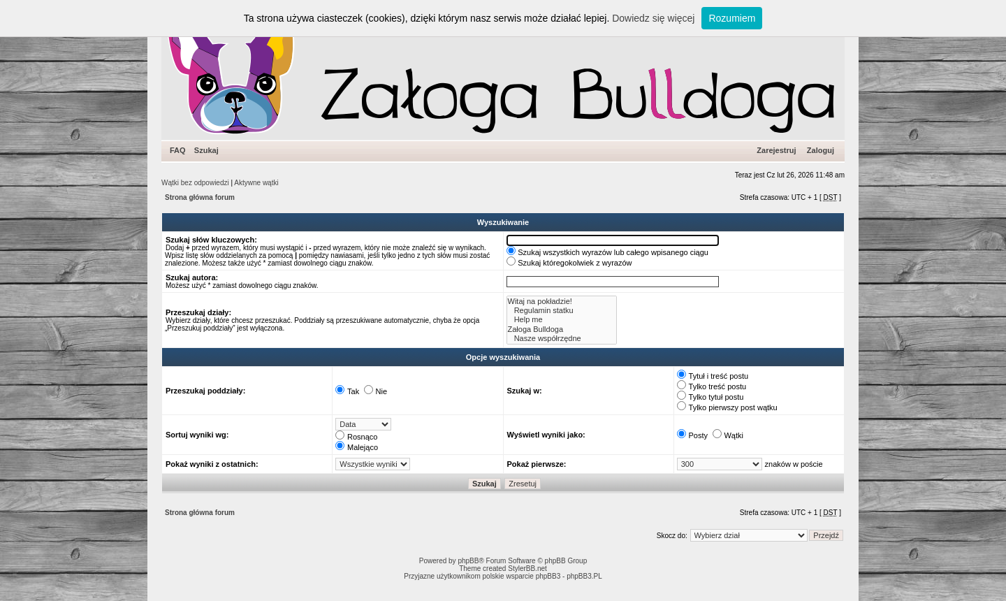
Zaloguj (820, 150)
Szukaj (206, 150)
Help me (562, 319)
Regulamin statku (562, 310)
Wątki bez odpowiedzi (195, 183)
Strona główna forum (200, 197)
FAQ (178, 150)
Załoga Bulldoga (562, 329)
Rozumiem (731, 18)
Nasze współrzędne (562, 338)
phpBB (468, 561)
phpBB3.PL (584, 576)
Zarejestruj (776, 150)
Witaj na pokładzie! (562, 301)
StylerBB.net (527, 568)
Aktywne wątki (256, 183)
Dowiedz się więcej (653, 18)
